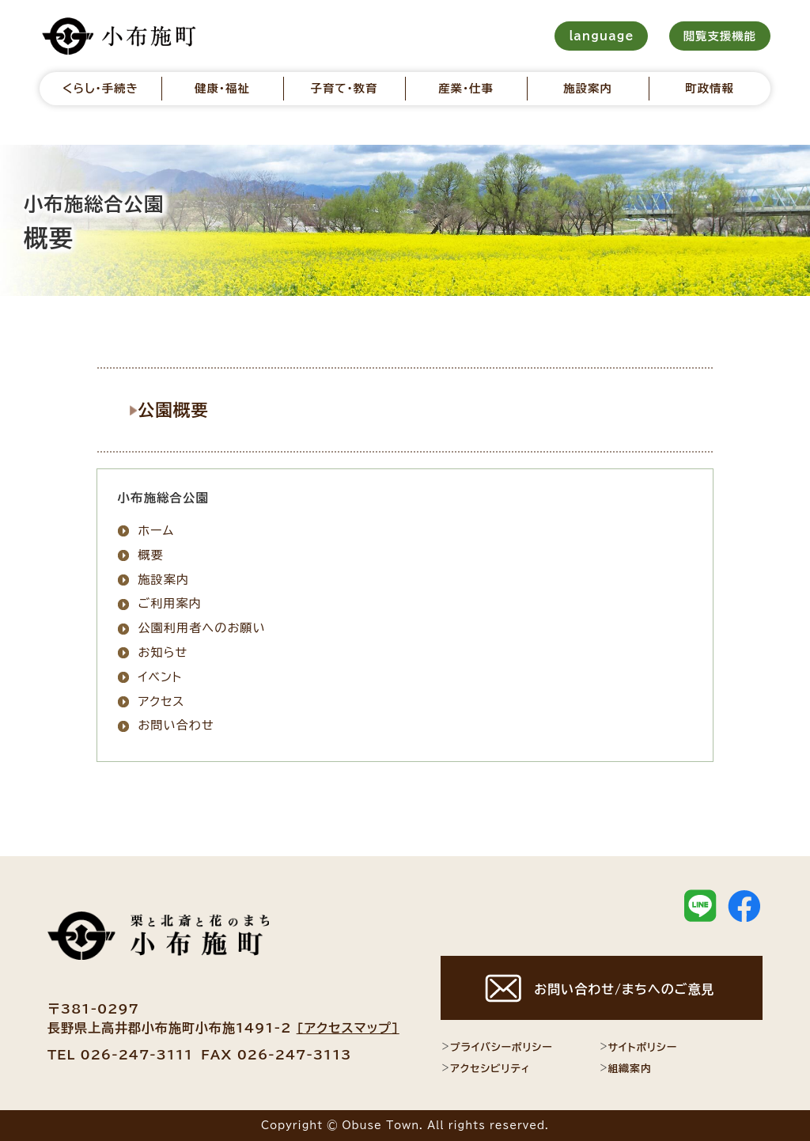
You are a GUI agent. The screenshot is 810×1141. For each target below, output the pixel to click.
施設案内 (587, 88)
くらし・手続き (100, 88)
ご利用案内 (170, 603)
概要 (150, 554)
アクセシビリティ (485, 1068)
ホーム (156, 530)
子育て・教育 (343, 88)
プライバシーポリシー (496, 1046)
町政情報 (709, 88)
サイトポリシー (638, 1046)
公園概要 (183, 409)
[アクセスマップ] (348, 1028)
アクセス (161, 701)
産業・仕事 (466, 88)
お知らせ (162, 652)
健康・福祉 (222, 88)
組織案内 (625, 1068)
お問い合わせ (176, 725)
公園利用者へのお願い (201, 628)
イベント (160, 676)
